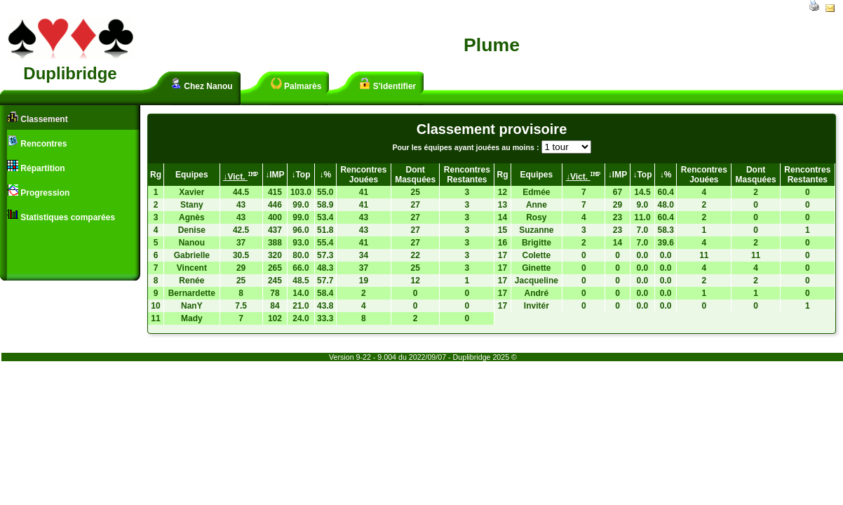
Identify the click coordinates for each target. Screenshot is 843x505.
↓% (325, 175)
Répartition (36, 166)
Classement (37, 117)
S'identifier (387, 84)
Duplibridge (69, 73)
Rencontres (37, 142)
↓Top (300, 175)
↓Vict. (240, 177)
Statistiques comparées (61, 215)
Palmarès (296, 84)
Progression (38, 191)
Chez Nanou (201, 84)
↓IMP (274, 175)
